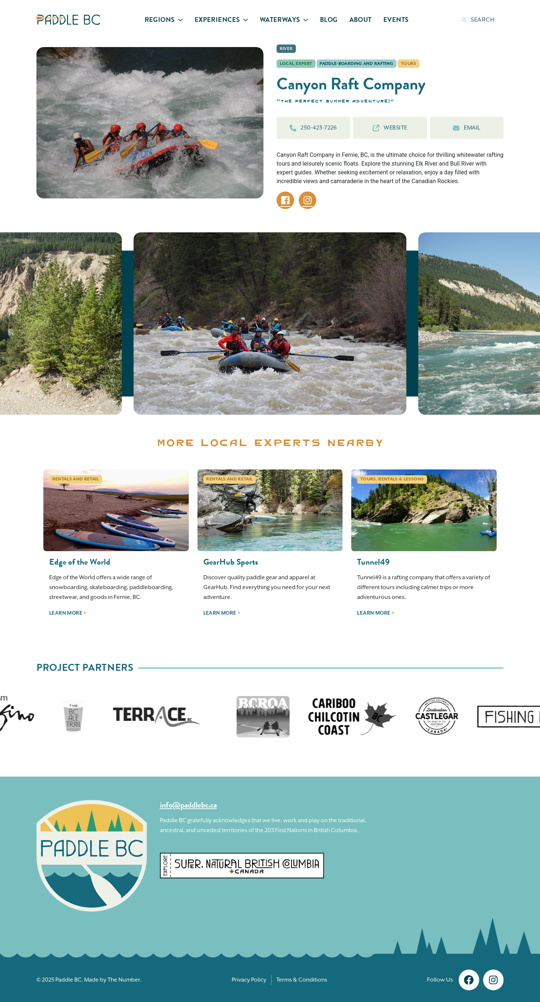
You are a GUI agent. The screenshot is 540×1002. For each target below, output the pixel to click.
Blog (329, 19)
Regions (164, 19)
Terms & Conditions (301, 979)
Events (396, 19)
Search (478, 19)
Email (466, 127)
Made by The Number (112, 979)
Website (390, 127)
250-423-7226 (313, 127)
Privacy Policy (249, 979)
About (360, 19)
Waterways (284, 19)
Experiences (221, 19)
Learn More (67, 613)
